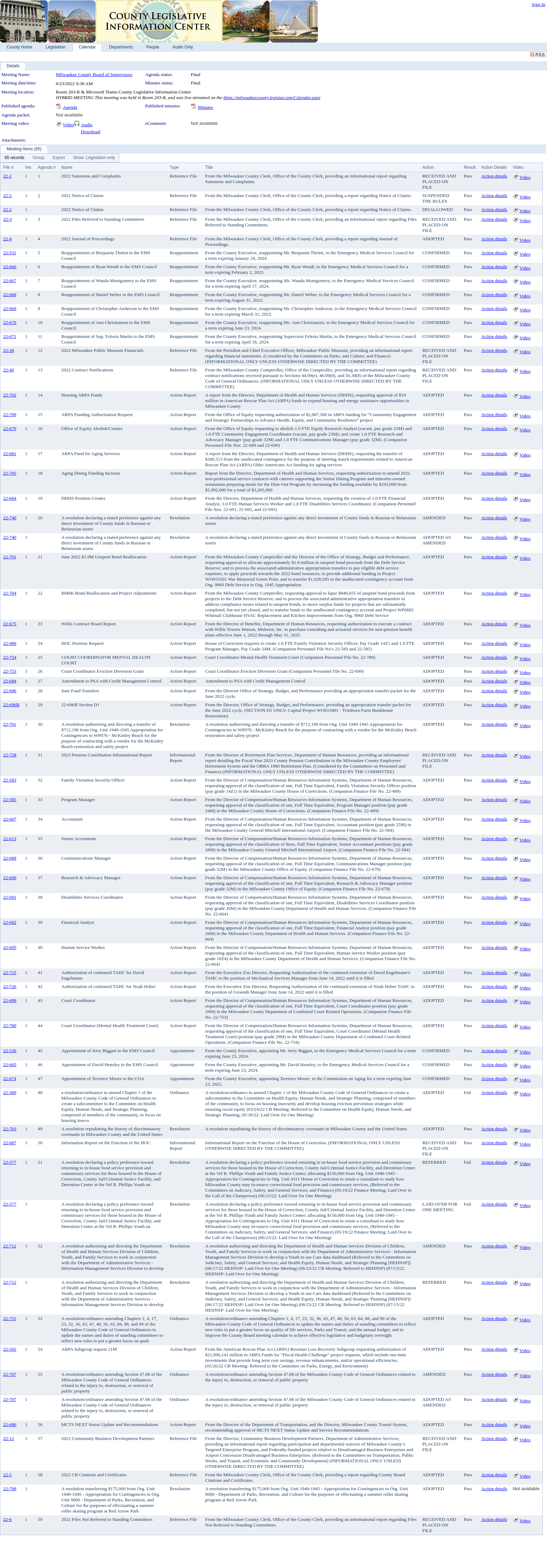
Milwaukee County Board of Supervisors (94, 74)
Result (469, 167)
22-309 (9, 1092)
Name (67, 167)
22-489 (9, 643)
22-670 (9, 322)
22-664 (9, 498)
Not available (69, 115)
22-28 (8, 350)
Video (68, 124)
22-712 (9, 1246)
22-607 (9, 819)
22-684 (9, 681)
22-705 (9, 473)
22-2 (7, 195)
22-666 (9, 266)
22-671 (9, 336)
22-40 (8, 369)
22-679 (9, 428)
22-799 (9, 1488)
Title (209, 167)
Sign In (538, 4)
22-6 (7, 1519)
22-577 (9, 1162)
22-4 (7, 238)
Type (174, 167)
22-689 (9, 858)
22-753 (9, 671)
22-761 (9, 724)
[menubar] (59, 158)
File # (8, 167)
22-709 (9, 414)
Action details (494, 176)
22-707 (9, 1374)
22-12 (8, 1438)
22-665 (9, 1064)
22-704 (9, 593)
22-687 (9, 1142)
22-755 (9, 1318)
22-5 (7, 1474)
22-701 (9, 556)
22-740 (9, 517)
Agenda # (46, 167)
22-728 (9, 754)
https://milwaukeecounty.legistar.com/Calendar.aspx (271, 97)
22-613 (9, 838)
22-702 (9, 395)
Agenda (70, 107)
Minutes (205, 107)
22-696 (9, 690)
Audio (86, 124)
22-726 (9, 986)
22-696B (11, 704)
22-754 (9, 657)
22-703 (9, 1128)
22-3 (7, 219)
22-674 (9, 1078)
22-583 (9, 780)
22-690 (9, 877)
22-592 (9, 1349)
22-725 (9, 972)
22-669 (9, 308)
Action (428, 167)
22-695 (9, 947)
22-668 (9, 294)
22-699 (9, 1000)
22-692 (9, 922)
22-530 (9, 1050)
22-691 (9, 897)
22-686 (9, 1424)
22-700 (9, 1025)
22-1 (7, 176)
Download (90, 131)
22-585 (9, 799)
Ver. (28, 167)
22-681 (9, 453)
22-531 (9, 252)
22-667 (9, 280)
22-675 (9, 623)
